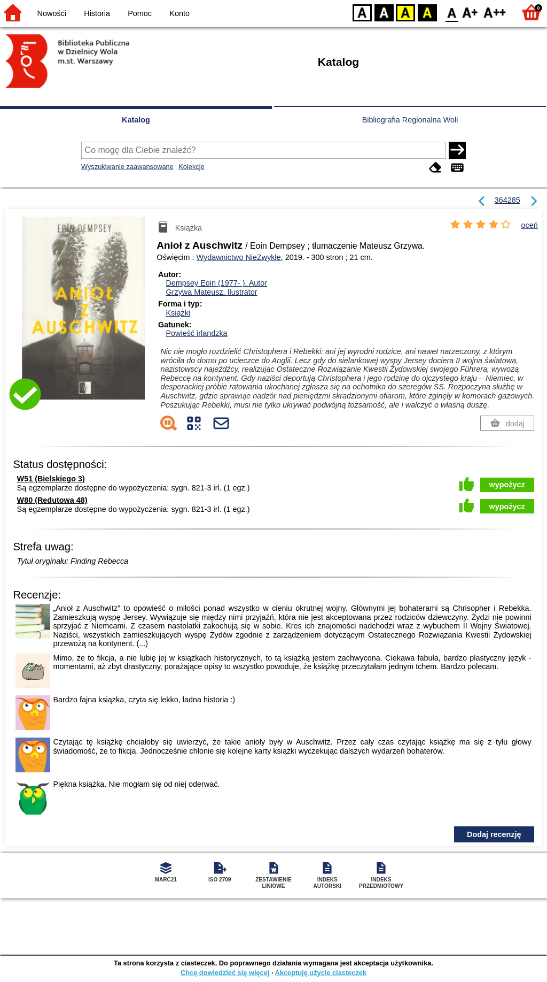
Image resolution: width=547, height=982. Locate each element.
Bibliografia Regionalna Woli (410, 120)
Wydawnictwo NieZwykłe (239, 257)
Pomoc (140, 13)
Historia (97, 13)
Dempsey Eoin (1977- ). (216, 283)
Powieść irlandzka (196, 333)
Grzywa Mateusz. (211, 292)
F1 (470, 12)
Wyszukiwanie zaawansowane (127, 167)
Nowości (51, 13)
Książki (178, 313)
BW (384, 12)
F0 (452, 12)
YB (405, 12)
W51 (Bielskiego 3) (51, 478)
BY (427, 12)
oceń (529, 225)
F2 (495, 12)
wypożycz (507, 484)
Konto (179, 13)
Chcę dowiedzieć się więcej (225, 973)
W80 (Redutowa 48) (52, 500)
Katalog (136, 120)
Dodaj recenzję (494, 834)
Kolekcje (191, 167)
